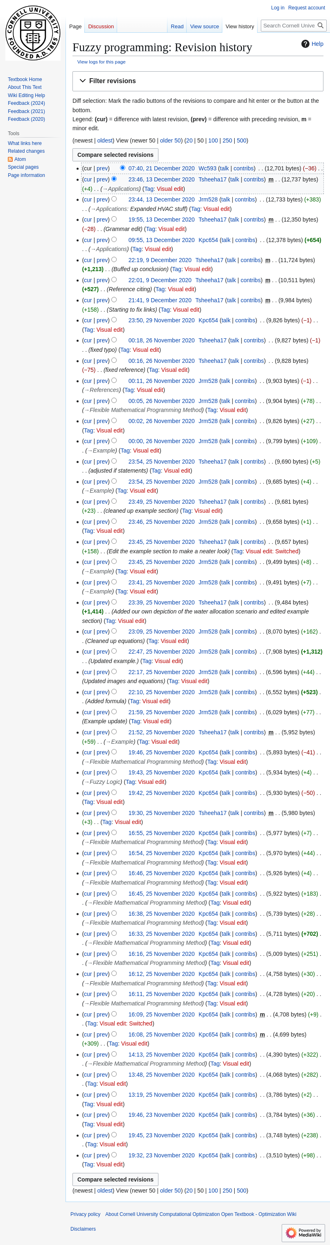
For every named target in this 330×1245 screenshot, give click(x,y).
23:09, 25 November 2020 (162, 631)
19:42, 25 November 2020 (162, 793)
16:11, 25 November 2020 (162, 994)
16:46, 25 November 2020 (162, 873)
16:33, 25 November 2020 (162, 933)
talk (224, 168)
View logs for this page (101, 61)
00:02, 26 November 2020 (162, 421)
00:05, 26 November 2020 (162, 401)
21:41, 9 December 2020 (160, 300)
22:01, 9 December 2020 (160, 280)
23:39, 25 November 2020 (162, 602)
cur (88, 179)
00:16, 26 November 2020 (162, 361)
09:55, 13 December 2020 (162, 240)
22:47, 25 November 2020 (162, 651)
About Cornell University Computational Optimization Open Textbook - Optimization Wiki (200, 1214)
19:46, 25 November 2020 (162, 752)
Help (311, 44)
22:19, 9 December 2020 (160, 260)
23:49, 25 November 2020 (162, 501)
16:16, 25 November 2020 (162, 954)
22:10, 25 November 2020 (162, 692)
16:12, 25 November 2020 (162, 974)
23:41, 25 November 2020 (162, 582)
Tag (149, 189)
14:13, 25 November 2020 (162, 1054)
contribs (243, 168)
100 (213, 140)
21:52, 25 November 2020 (162, 732)
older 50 (170, 140)
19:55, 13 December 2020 (162, 219)
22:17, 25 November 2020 (162, 672)
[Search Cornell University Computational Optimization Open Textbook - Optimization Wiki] (294, 26)
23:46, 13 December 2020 (162, 179)
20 (189, 140)
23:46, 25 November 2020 (162, 521)
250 (227, 140)
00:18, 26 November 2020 (162, 340)
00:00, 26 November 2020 (162, 441)
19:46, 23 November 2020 (162, 1114)
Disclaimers (83, 1229)
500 (241, 140)
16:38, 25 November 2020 (162, 913)
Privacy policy (85, 1214)
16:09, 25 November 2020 (162, 1014)
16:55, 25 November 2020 (162, 833)
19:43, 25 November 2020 (162, 772)
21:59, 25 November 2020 (162, 712)
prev (102, 168)
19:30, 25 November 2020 (162, 813)
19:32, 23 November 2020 (162, 1155)
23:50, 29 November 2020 (162, 320)
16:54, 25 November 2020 (162, 853)
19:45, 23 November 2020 (162, 1135)
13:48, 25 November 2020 (162, 1074)
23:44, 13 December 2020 (162, 199)
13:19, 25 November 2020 (162, 1094)
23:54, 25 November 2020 (162, 461)
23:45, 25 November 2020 (162, 542)
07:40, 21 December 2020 (162, 168)
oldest (104, 140)
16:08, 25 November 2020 (162, 1034)
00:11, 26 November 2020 (162, 381)
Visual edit (170, 189)
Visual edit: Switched (272, 551)
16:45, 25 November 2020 (162, 893)
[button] (197, 81)
